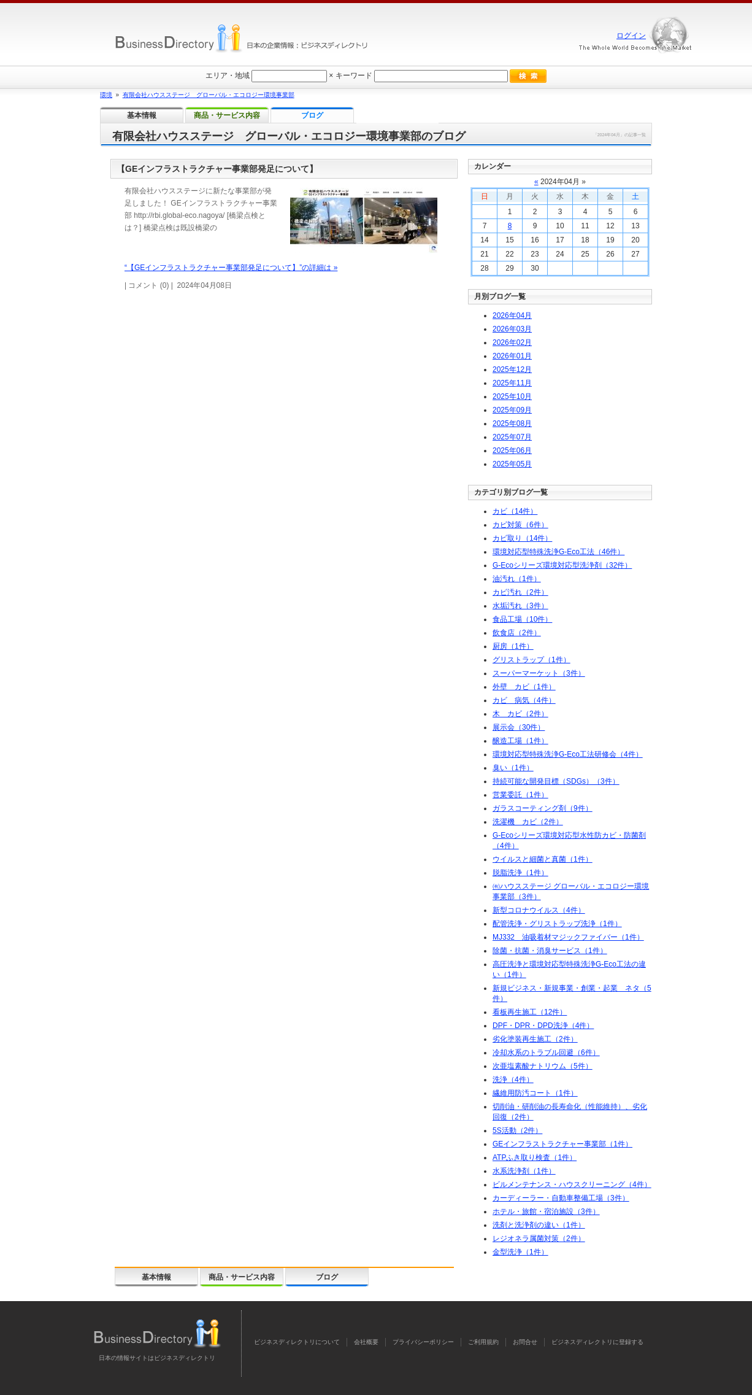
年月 (512, 315)
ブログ (327, 1277)
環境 (106, 94)
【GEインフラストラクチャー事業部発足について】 (217, 169)
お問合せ (525, 1342)
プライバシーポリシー (423, 1342)
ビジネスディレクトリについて (297, 1342)
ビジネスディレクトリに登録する (597, 1342)
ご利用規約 (483, 1342)
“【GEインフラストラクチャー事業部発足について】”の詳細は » (231, 267)
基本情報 (156, 1277)
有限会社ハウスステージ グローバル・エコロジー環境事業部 (208, 94)
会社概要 (366, 1342)
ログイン (631, 35)
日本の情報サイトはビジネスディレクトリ (157, 1357)
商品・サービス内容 (242, 1277)
